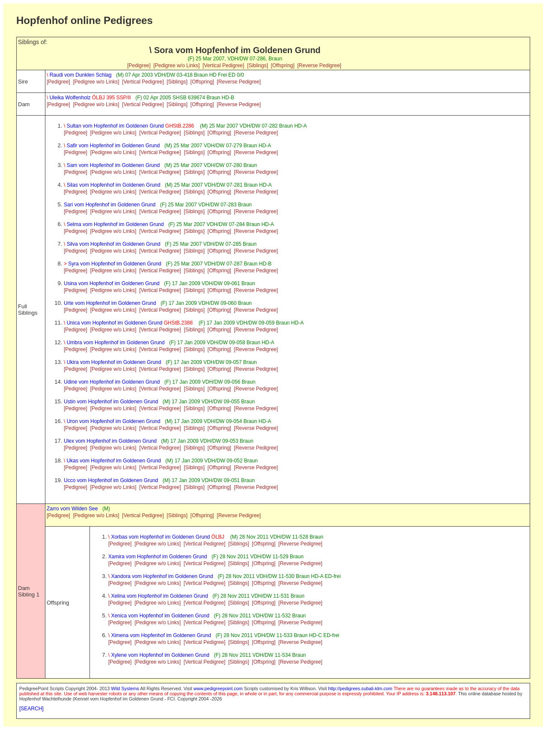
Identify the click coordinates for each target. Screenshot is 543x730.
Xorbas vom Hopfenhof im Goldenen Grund (167, 537)
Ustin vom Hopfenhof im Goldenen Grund (111, 402)
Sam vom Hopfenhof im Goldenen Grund (112, 165)
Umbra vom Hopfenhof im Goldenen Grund (114, 343)
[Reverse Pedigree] (319, 66)
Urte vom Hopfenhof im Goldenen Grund (110, 303)
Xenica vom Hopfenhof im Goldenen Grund (158, 616)
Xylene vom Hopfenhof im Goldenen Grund (158, 655)
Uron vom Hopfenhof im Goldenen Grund (112, 421)
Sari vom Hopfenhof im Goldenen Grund (109, 205)
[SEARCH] (31, 709)
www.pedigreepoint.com (218, 688)
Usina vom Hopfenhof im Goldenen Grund (111, 283)
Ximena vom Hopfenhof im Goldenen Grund (159, 635)
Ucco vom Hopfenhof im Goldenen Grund (111, 480)
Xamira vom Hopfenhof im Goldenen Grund (157, 557)
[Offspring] (282, 66)
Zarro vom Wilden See (72, 509)
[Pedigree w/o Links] (176, 66)
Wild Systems (125, 688)
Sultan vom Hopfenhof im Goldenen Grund (130, 126)
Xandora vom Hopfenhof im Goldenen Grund (160, 576)
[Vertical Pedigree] (223, 66)
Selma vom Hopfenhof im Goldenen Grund (114, 224)
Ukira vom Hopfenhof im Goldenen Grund (112, 362)
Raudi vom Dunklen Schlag (79, 75)
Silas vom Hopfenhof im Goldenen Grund (112, 185)
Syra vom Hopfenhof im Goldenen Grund (112, 264)
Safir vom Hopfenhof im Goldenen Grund (112, 146)
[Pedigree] (139, 66)
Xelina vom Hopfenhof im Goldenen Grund (158, 596)
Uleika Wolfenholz (89, 98)
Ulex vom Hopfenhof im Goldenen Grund (110, 441)
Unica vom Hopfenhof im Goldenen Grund (129, 323)
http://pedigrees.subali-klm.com (360, 688)
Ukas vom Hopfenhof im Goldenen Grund (112, 461)
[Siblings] (257, 66)
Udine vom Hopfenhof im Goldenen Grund (112, 382)
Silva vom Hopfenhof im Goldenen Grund (112, 244)
